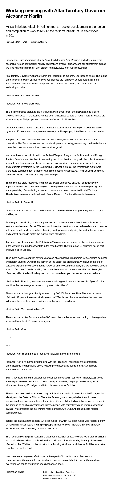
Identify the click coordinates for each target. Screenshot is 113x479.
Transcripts (70, 472)
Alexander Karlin (38, 75)
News (62, 472)
